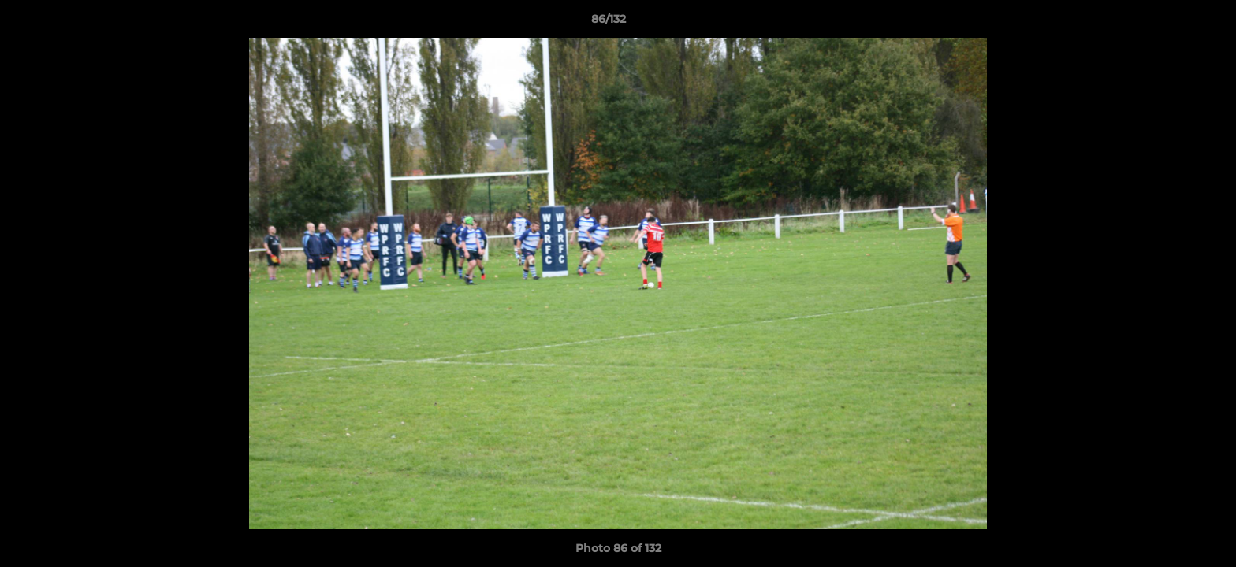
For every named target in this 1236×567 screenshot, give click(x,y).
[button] (1169, 23)
